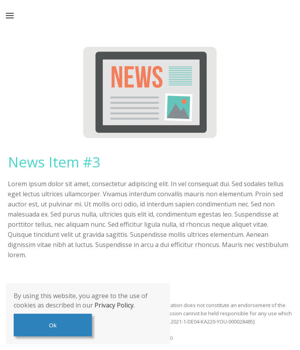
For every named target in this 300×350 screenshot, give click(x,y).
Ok (53, 325)
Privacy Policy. (115, 305)
